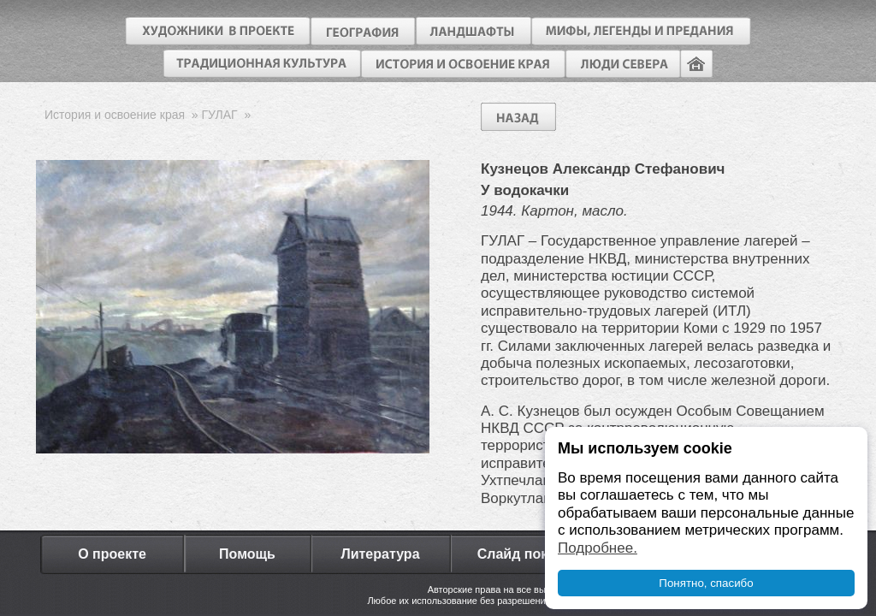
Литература (379, 554)
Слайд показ (520, 554)
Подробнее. (597, 548)
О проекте (112, 554)
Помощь (247, 554)
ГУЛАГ (220, 114)
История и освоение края (114, 114)
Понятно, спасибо (706, 583)
